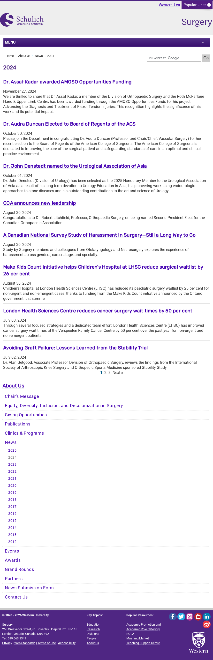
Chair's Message (22, 396)
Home (10, 56)
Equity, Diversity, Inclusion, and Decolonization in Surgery (64, 405)
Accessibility (67, 643)
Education (93, 624)
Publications (17, 424)
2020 (12, 486)
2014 (12, 528)
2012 (12, 542)
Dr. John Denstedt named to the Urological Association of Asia (75, 166)
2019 (12, 493)
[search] (174, 58)
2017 (12, 507)
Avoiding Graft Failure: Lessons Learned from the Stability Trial (75, 348)
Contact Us (16, 597)
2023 (12, 465)
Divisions (93, 634)
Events (12, 551)
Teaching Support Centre (143, 643)
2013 (12, 535)
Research (93, 629)
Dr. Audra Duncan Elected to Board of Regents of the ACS (69, 124)
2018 (12, 500)
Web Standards (24, 643)
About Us (24, 56)
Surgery (7, 624)
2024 (12, 457)
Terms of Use (47, 643)
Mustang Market (137, 638)
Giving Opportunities (26, 414)
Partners (14, 578)
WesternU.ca (169, 5)
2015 (12, 521)
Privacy (7, 643)
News (39, 56)
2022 (12, 472)
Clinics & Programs (24, 433)
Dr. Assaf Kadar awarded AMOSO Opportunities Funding (67, 82)
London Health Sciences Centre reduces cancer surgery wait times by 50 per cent (97, 311)
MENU (10, 42)
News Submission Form (29, 587)
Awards (13, 560)
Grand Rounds (19, 569)
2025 (12, 450)
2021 (12, 479)
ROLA (130, 634)
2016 (12, 514)
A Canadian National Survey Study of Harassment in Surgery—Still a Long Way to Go (99, 235)
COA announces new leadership (39, 203)
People (91, 638)
